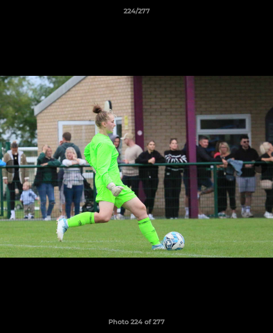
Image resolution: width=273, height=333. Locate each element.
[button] (261, 13)
